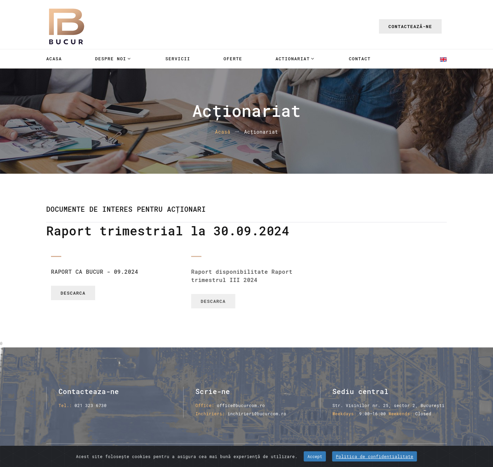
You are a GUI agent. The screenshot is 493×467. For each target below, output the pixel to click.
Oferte (233, 59)
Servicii (177, 59)
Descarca (86, 293)
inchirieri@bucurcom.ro (257, 413)
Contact (360, 59)
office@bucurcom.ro (241, 405)
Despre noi (110, 59)
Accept (314, 456)
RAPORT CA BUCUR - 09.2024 (107, 271)
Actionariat (293, 59)
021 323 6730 (91, 405)
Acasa (54, 59)
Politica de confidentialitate (374, 456)
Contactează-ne (410, 26)
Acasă (222, 132)
